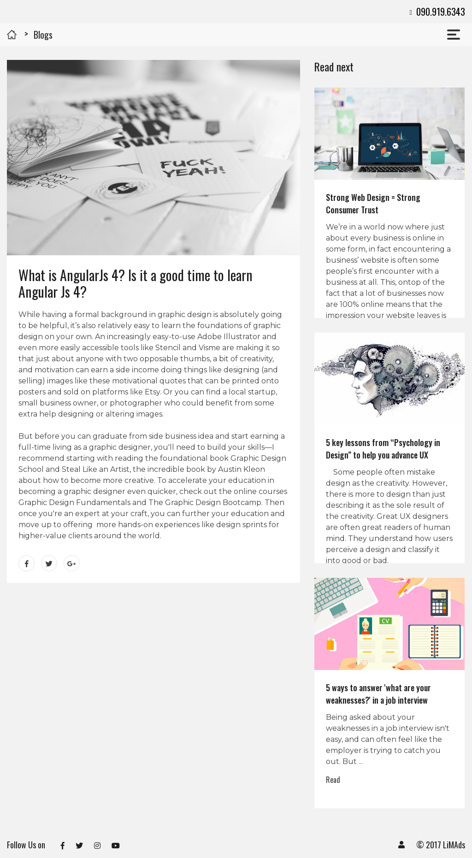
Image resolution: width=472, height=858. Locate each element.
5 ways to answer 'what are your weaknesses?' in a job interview (378, 694)
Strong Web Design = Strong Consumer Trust (373, 203)
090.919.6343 (437, 11)
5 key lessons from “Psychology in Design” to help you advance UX (383, 448)
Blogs (43, 34)
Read (333, 779)
